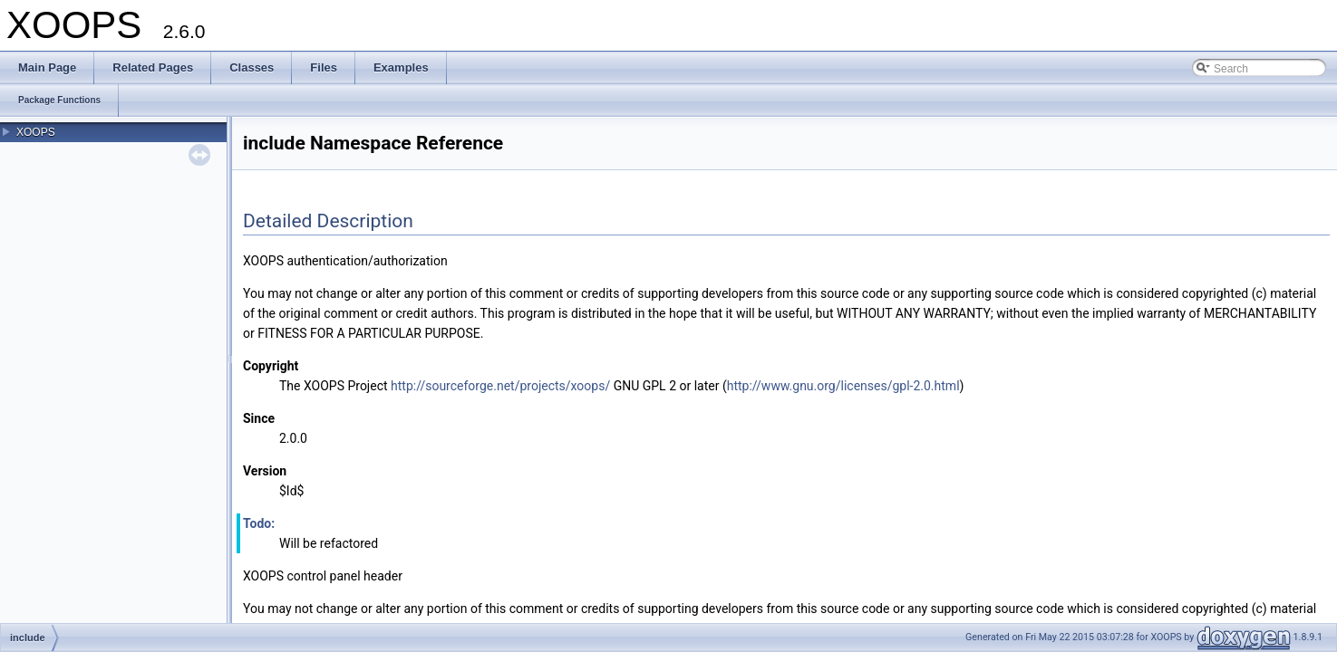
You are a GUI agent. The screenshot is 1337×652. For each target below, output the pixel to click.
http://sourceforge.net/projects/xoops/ (500, 386)
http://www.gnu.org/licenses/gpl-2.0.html (843, 386)
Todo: (259, 523)
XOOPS (35, 132)
